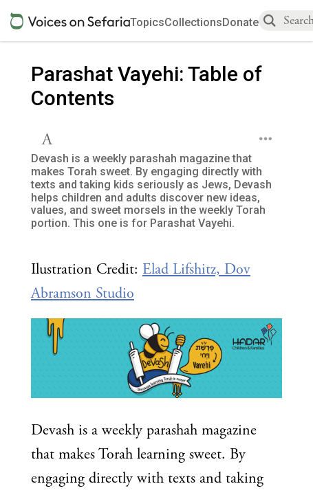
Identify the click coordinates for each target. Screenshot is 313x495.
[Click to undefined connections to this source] (156, 362)
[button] (48, 137)
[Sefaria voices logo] (70, 21)
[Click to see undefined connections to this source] (156, 282)
